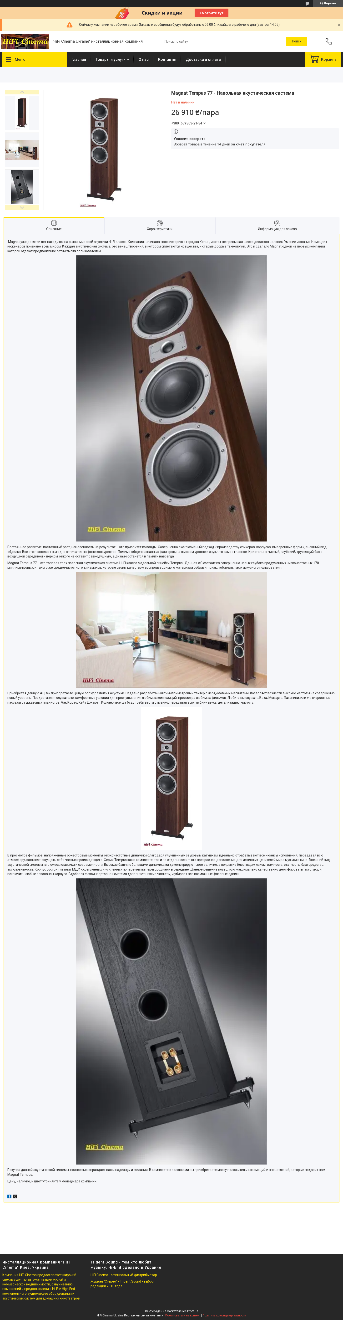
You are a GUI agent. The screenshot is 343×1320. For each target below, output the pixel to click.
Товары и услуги (111, 59)
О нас (144, 59)
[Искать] (296, 41)
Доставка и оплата (203, 59)
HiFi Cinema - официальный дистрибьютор (124, 1275)
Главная (78, 59)
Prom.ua (192, 1311)
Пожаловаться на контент (183, 1315)
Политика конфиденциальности (224, 1315)
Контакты (167, 59)
